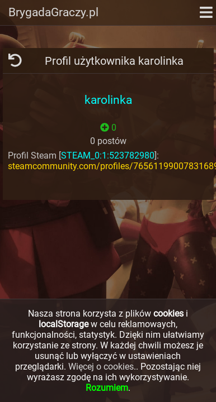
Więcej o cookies (101, 366)
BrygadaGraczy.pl (53, 12)
